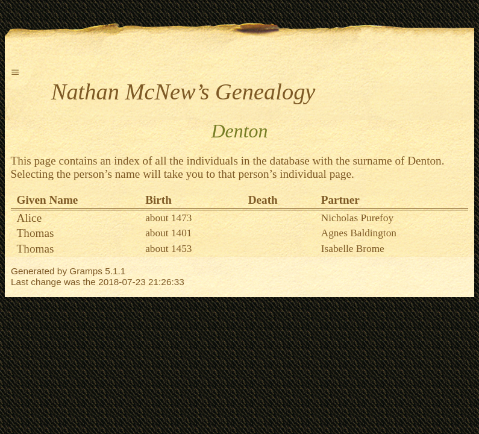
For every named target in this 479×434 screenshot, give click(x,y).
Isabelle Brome (352, 248)
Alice (29, 218)
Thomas (35, 233)
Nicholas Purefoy (357, 218)
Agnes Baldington (358, 233)
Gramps (85, 271)
